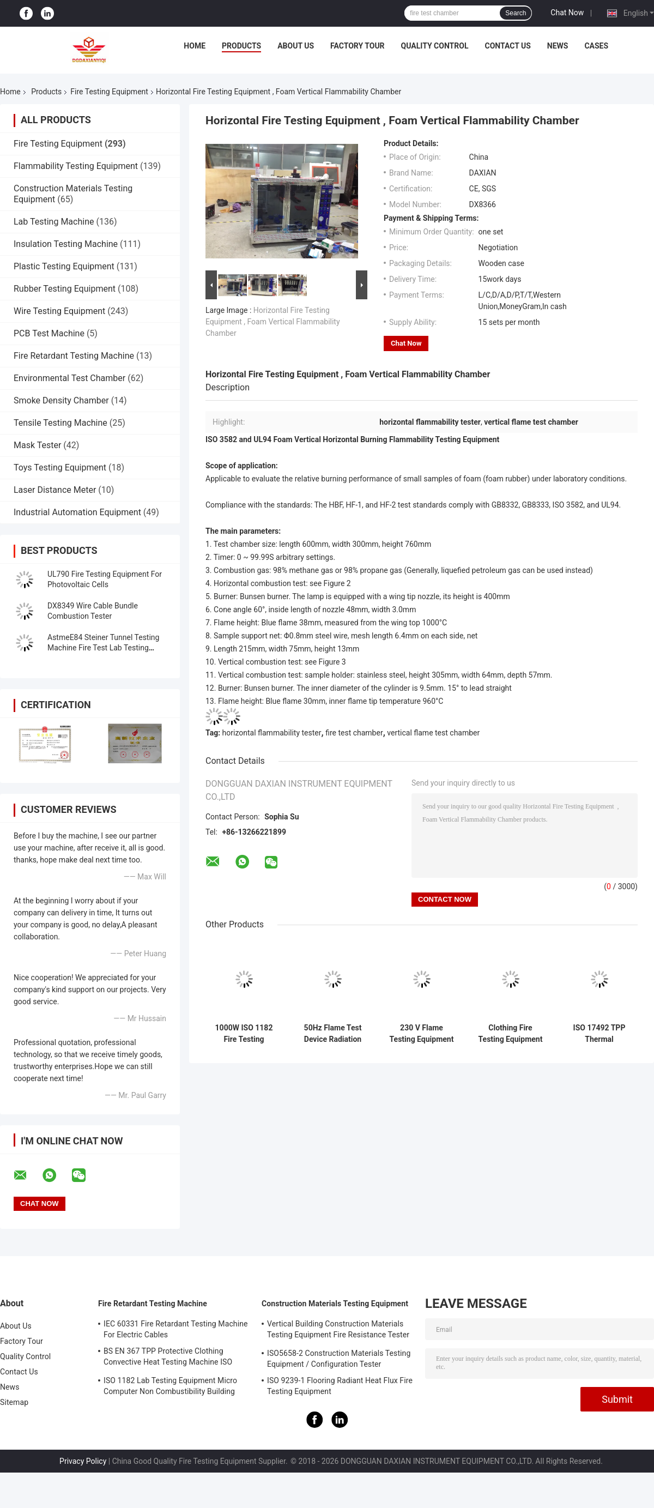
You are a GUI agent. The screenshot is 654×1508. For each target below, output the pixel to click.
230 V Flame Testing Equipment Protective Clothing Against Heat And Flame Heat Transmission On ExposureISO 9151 (422, 1033)
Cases (596, 45)
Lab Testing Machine (54, 221)
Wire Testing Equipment (59, 311)
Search (515, 13)
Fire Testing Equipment (109, 91)
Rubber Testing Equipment (65, 288)
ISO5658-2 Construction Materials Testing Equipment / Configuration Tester (338, 1358)
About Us (295, 45)
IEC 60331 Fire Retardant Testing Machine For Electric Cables (176, 1329)
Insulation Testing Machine (66, 244)
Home (194, 45)
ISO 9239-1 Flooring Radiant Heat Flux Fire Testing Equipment (340, 1386)
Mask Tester (37, 445)
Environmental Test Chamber (69, 378)
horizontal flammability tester (272, 732)
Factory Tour (357, 45)
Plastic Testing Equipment (64, 266)
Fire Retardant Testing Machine (74, 356)
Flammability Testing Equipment (76, 166)
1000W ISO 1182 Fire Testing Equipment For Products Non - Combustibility (244, 1033)
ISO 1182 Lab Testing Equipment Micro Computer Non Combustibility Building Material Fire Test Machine (170, 1387)
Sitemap (14, 1402)
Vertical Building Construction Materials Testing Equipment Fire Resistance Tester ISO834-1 (338, 1330)
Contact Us (507, 45)
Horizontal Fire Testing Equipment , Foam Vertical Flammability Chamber (272, 321)
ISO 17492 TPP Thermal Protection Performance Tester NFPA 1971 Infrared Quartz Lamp (599, 1033)
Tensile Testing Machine (60, 423)
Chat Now (567, 12)
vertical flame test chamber (433, 732)
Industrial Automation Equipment (77, 512)
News (557, 45)
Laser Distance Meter (55, 490)
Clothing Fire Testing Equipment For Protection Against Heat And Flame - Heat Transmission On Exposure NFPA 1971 (511, 1033)
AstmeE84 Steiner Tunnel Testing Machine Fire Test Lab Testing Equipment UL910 (103, 647)
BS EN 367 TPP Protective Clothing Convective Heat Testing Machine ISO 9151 (168, 1358)
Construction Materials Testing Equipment (335, 1303)
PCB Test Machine (49, 333)
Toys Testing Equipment (60, 467)
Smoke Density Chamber (61, 400)
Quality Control (435, 45)
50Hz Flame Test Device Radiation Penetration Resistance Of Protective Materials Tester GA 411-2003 (333, 1033)
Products (241, 45)
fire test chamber (354, 732)
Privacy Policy (82, 1461)
